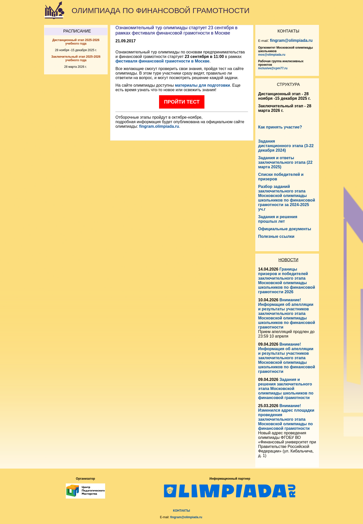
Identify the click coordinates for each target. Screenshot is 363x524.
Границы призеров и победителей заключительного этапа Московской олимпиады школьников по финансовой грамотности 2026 (286, 280)
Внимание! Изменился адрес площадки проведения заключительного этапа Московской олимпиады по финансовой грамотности (286, 417)
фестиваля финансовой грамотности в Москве (162, 61)
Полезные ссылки (276, 236)
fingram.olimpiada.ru (159, 126)
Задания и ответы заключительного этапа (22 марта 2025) (285, 162)
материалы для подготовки (202, 85)
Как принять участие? (280, 127)
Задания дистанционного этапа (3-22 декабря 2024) (286, 145)
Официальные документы (284, 229)
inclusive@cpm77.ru (272, 68)
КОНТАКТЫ (181, 510)
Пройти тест (181, 102)
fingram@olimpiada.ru (291, 40)
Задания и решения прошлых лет (277, 219)
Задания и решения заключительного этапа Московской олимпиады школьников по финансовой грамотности (285, 388)
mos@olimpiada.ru (271, 54)
